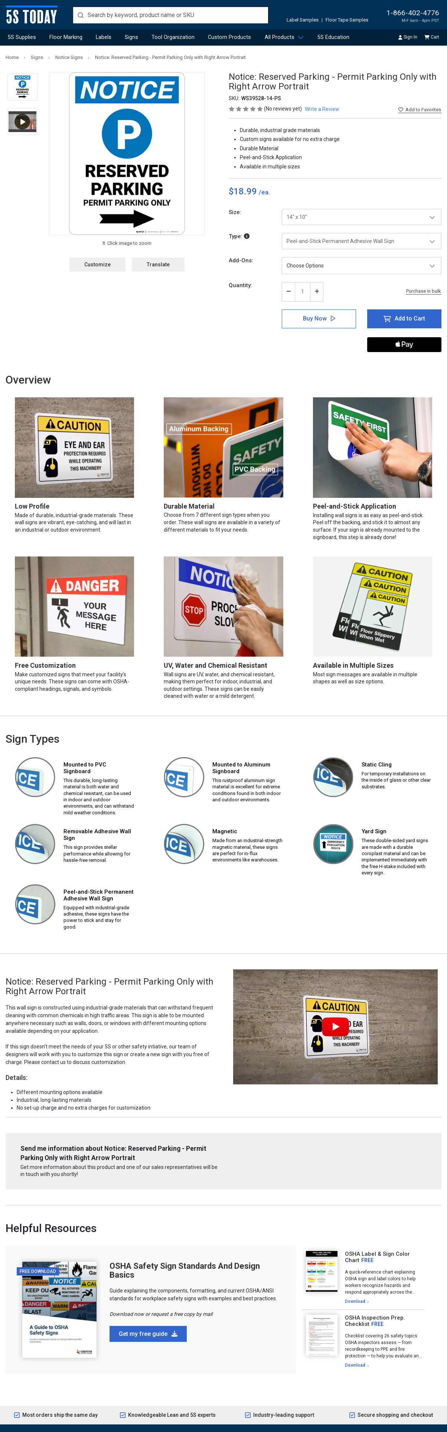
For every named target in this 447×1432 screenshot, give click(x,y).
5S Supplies (22, 37)
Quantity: (240, 285)
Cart (432, 37)
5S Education (333, 37)
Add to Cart (410, 318)
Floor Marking (65, 37)
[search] (170, 15)
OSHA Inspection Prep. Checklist (375, 1320)
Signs (131, 37)
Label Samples (303, 20)
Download (355, 1301)
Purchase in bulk (423, 291)
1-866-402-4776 (412, 13)
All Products (279, 37)
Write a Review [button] (322, 109)
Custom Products (229, 37)
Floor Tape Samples (347, 20)
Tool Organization (173, 37)
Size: (235, 212)
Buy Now (315, 318)
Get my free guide (148, 1333)
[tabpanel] (363, 1278)
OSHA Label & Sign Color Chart (377, 1257)
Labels (103, 37)
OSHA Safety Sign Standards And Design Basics (185, 1270)
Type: (239, 236)
